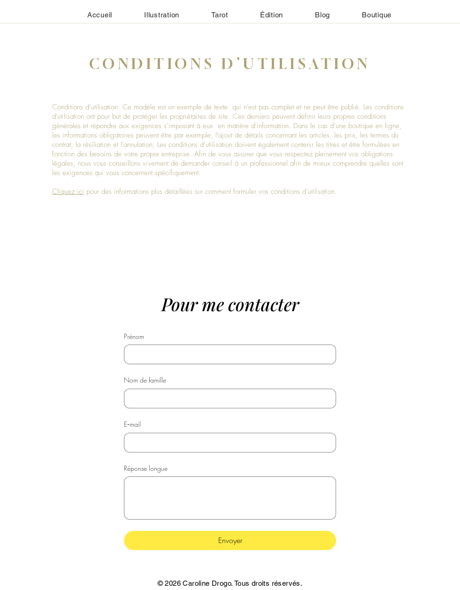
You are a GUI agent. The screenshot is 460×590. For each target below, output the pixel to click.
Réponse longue (146, 468)
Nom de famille (145, 379)
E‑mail (132, 424)
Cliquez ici (68, 191)
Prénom (134, 336)
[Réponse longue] (230, 498)
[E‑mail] (227, 442)
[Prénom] (227, 354)
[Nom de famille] (227, 398)
